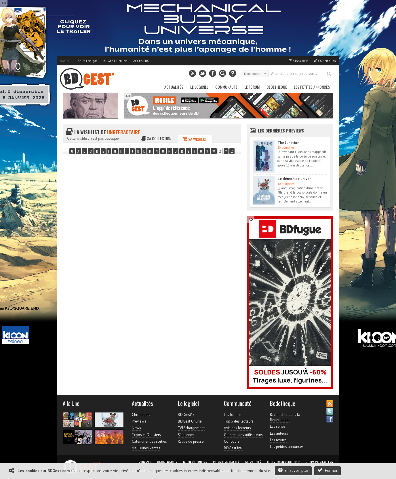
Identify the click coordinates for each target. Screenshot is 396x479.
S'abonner (186, 434)
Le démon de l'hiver (294, 178)
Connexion (325, 61)
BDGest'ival (233, 448)
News (136, 427)
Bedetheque (88, 61)
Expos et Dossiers (146, 434)
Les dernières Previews (281, 130)
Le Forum (252, 87)
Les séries (277, 426)
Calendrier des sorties (149, 441)
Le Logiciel (199, 87)
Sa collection (156, 138)
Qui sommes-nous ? (283, 462)
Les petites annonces (312, 87)
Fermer (327, 470)
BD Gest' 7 (186, 414)
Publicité (253, 462)
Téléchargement (191, 427)
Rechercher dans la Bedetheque (285, 417)
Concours (231, 441)
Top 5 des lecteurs (239, 421)
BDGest (66, 61)
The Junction (288, 142)
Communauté (226, 87)
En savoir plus (293, 470)
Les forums (232, 414)
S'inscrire (299, 61)
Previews (139, 421)
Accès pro (141, 61)
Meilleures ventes (146, 448)
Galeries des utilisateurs (243, 434)
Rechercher (329, 74)
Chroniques (141, 414)
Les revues (278, 440)
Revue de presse (191, 441)
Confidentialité (226, 462)
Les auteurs (279, 433)
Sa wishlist (195, 139)
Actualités (173, 87)
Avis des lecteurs (237, 427)
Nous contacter (319, 462)
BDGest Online (115, 61)
